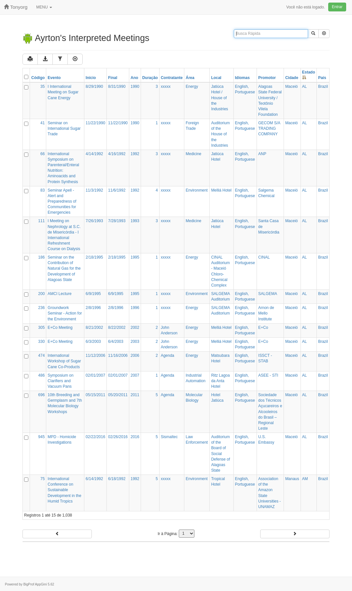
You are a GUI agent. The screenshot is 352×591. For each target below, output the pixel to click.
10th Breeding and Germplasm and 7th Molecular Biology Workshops (65, 403)
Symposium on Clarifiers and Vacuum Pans (60, 381)
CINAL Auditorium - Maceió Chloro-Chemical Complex (220, 271)
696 (41, 395)
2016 (135, 437)
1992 (135, 154)
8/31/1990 (116, 86)
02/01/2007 (95, 375)
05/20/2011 (118, 395)
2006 (135, 355)
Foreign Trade (192, 126)
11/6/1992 (116, 190)
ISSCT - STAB (265, 358)
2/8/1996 (93, 307)
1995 (135, 257)
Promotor (267, 77)
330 (41, 341)
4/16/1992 (116, 154)
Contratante (172, 77)
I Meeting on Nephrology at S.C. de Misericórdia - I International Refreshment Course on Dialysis (64, 235)
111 (41, 221)
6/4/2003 (115, 341)
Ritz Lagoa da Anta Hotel (220, 381)
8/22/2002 (116, 327)
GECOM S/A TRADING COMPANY (269, 128)
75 (42, 479)
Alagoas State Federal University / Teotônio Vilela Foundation (270, 100)
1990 (135, 86)
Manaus (292, 479)
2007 (135, 375)
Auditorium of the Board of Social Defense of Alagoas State (220, 454)
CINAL (264, 257)
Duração (150, 77)
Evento (54, 77)
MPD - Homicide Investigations (62, 440)
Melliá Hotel (221, 190)
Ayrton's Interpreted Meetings (85, 38)
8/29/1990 (94, 86)
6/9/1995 (93, 293)
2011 (135, 395)
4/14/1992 (94, 154)
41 (42, 123)
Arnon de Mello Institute (266, 313)
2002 (135, 327)
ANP (262, 154)
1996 (135, 307)
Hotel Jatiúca (217, 398)
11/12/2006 (95, 355)
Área (190, 77)
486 (41, 375)
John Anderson (169, 330)
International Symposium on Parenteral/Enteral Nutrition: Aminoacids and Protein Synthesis (63, 168)
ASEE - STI (268, 375)
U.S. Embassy (266, 440)
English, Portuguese (245, 89)
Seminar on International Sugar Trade (64, 128)
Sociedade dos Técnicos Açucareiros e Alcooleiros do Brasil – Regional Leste (270, 412)
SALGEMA (267, 293)
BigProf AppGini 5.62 (38, 584)
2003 (135, 341)
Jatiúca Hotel (217, 157)
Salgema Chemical (266, 193)
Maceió (291, 86)
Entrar (337, 7)
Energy (192, 86)
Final (112, 77)
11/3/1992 (94, 190)
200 (41, 293)
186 (41, 257)
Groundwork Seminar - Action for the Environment (65, 313)
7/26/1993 (94, 221)
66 (42, 154)
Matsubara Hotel (220, 358)
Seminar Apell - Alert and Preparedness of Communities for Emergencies (62, 201)
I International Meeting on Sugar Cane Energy (63, 92)
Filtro (117, 59)
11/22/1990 (95, 123)
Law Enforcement (197, 440)
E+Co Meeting (60, 327)
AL (304, 86)
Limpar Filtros (153, 59)
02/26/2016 (118, 437)
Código (38, 77)
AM (305, 479)
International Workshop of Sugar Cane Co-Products (64, 361)
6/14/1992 (94, 479)
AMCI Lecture (59, 293)
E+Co (263, 327)
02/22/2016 (95, 437)
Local (216, 77)
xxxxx (166, 86)
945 (41, 437)
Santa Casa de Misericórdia (268, 226)
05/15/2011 (95, 395)
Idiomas (242, 77)
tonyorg (15, 7)
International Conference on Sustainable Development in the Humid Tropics (64, 490)
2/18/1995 (94, 257)
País (322, 77)
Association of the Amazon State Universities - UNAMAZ (269, 493)
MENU (44, 7)
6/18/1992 (116, 479)
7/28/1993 (116, 221)
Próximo (294, 533)
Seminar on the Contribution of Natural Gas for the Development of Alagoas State (64, 268)
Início (91, 77)
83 (42, 190)
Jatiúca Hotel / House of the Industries (219, 97)
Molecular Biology (194, 398)
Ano (134, 77)
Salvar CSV (82, 59)
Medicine (193, 154)
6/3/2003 (93, 341)
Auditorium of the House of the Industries (220, 134)
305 (41, 327)
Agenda (167, 355)
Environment (196, 190)
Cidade (291, 77)
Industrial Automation (195, 378)
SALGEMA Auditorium (220, 296)
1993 (135, 221)
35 (42, 86)
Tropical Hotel (218, 482)
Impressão (42, 59)
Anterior (57, 533)
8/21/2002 (94, 327)
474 (41, 355)
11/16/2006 (118, 355)
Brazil (323, 86)
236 (41, 307)
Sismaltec (169, 437)
